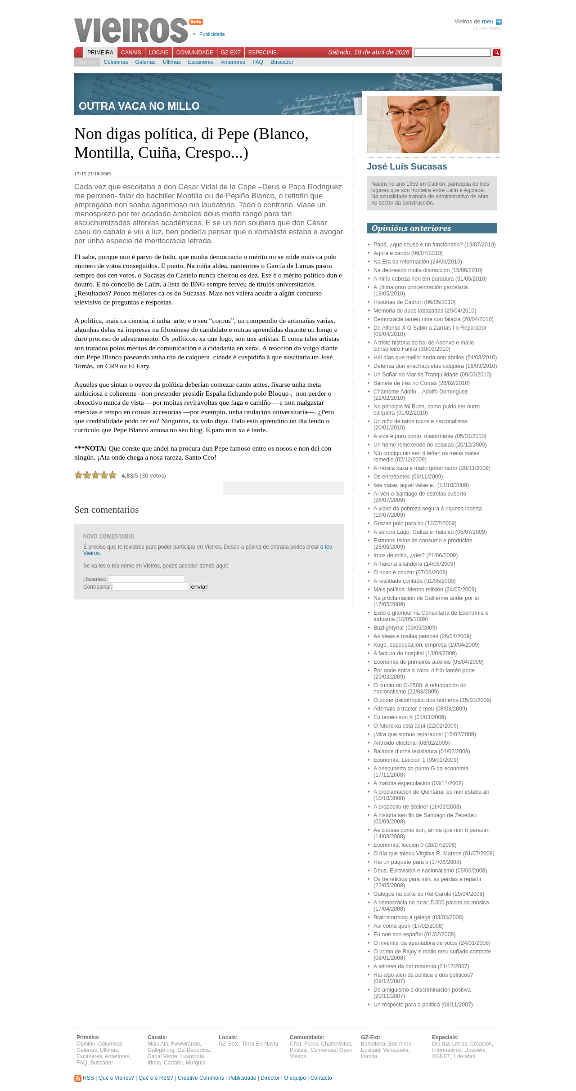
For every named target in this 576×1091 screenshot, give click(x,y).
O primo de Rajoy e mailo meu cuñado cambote (432, 951)
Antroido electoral (395, 743)
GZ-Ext (231, 52)
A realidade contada (398, 581)
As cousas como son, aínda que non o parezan (432, 830)
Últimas (172, 62)
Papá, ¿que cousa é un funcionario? (418, 244)
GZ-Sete (229, 1044)
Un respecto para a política (407, 1005)
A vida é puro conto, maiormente (414, 436)
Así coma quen (392, 926)
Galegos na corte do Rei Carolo (412, 894)
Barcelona (373, 1044)
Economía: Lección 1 (399, 760)
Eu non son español (398, 934)
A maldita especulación (402, 783)
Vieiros (140, 31)
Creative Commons (201, 1078)
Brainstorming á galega (402, 917)
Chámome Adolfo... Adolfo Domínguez (421, 392)
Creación (481, 1044)
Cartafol (173, 1063)
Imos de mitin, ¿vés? (399, 555)
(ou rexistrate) (487, 28)
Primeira (100, 52)
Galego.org (161, 1050)
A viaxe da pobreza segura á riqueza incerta (428, 508)
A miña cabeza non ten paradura (414, 279)
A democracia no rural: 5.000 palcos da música (431, 902)
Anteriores (232, 62)
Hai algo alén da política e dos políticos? (423, 975)
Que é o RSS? (156, 1078)
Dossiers (475, 1050)
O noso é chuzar (394, 572)
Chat (295, 1044)
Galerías (145, 62)
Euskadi (370, 1050)
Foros (311, 1044)
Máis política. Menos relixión (408, 589)
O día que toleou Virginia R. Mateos (417, 853)
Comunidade (194, 52)
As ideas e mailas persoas (406, 636)
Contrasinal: (97, 587)
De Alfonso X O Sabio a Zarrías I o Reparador (430, 328)
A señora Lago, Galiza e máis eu (414, 532)
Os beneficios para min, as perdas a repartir (428, 879)
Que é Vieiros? (116, 1078)
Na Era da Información (401, 262)
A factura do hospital (399, 653)
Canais (131, 52)
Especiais (262, 52)
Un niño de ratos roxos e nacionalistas (421, 421)
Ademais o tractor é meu (404, 709)
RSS (84, 1078)
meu (492, 21)
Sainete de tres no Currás (405, 383)
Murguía (196, 1063)
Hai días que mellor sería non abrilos (419, 357)
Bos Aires (399, 1044)
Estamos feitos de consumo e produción (423, 540)
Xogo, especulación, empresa (410, 645)
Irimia (154, 1063)
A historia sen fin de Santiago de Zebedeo (425, 815)
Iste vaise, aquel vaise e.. (405, 485)
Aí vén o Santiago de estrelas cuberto (420, 494)
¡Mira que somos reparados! (408, 734)
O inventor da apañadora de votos (416, 943)
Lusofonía (192, 1056)
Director (270, 1078)
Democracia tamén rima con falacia (417, 319)
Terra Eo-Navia (260, 1044)
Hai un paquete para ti (401, 862)
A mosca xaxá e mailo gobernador (416, 468)
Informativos (446, 1050)
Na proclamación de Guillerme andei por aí (426, 598)
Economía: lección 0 (398, 845)
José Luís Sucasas (407, 166)
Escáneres (201, 62)
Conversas (323, 1050)
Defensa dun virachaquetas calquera (419, 366)
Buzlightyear (389, 628)
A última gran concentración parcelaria (421, 287)
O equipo (295, 1078)
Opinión (87, 62)
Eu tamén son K (393, 717)
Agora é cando (392, 253)
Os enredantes (392, 477)
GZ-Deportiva (193, 1050)
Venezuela (395, 1050)
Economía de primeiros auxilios (412, 662)
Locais (159, 52)
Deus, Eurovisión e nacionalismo (414, 870)
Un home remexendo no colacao (414, 445)
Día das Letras (449, 1044)
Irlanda (369, 1056)
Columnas (116, 62)
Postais (298, 1050)
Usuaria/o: (95, 579)
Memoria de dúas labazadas (408, 311)
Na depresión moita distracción (412, 270)
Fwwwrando (185, 1044)
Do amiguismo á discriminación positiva (422, 990)
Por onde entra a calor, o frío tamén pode (424, 670)
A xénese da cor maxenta (405, 966)
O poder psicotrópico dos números (416, 700)
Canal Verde (162, 1056)
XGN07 (441, 1056)
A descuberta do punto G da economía (421, 768)
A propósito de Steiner (401, 807)
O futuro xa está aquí (399, 726)
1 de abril (464, 1056)
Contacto (321, 1078)
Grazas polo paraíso (398, 523)
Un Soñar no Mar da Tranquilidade (416, 374)
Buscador (281, 62)
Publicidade (212, 34)
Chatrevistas (336, 1044)
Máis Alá (158, 1044)
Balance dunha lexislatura (405, 751)
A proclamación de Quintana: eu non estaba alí (431, 792)
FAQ (257, 62)
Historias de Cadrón (398, 302)
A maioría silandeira (398, 564)
